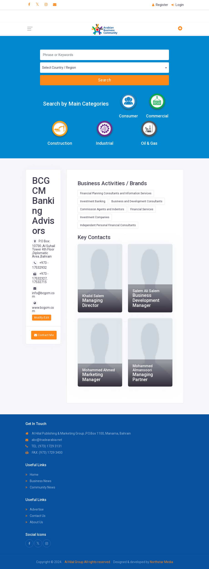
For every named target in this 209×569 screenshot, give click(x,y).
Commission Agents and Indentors (102, 209)
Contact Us (35, 516)
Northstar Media (161, 562)
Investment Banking (92, 201)
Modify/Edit (41, 317)
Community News (40, 487)
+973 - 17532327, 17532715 (40, 278)
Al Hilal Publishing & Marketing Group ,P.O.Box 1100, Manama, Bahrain (78, 433)
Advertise (34, 509)
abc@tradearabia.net (43, 440)
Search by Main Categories (76, 104)
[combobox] (104, 67)
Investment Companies (94, 217)
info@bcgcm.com (43, 294)
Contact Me (44, 335)
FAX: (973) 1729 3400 (44, 452)
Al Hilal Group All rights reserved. (87, 562)
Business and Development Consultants (136, 201)
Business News (38, 481)
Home (31, 474)
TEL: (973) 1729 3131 (43, 446)
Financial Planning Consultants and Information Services (115, 193)
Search (104, 80)
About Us (34, 522)
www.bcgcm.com (43, 309)
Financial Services (141, 209)
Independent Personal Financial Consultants (108, 225)
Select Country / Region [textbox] (59, 67)
